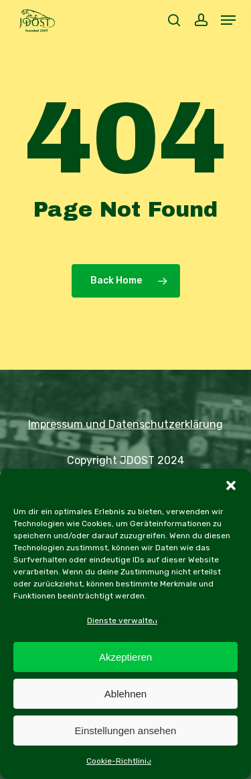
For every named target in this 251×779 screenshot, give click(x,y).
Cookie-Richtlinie (118, 761)
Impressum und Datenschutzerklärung (125, 424)
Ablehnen (125, 693)
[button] (231, 485)
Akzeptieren (125, 657)
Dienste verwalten (122, 620)
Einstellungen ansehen (126, 730)
